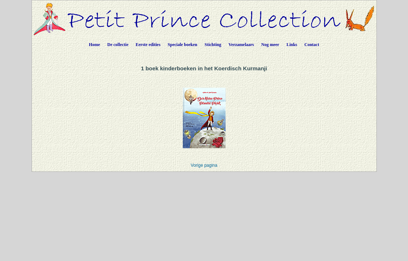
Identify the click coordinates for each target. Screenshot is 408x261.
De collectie (117, 44)
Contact (311, 44)
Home (94, 44)
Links (292, 44)
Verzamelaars (241, 44)
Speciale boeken (182, 44)
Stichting (213, 44)
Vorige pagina (204, 165)
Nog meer (270, 44)
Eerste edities (148, 44)
